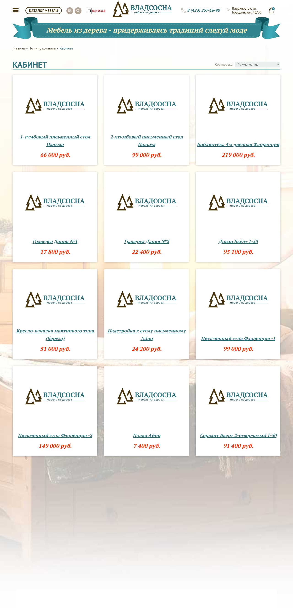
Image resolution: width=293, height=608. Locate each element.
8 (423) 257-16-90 (203, 10)
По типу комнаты (42, 48)
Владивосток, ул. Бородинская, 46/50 (246, 10)
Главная (19, 48)
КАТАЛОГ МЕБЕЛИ (43, 10)
